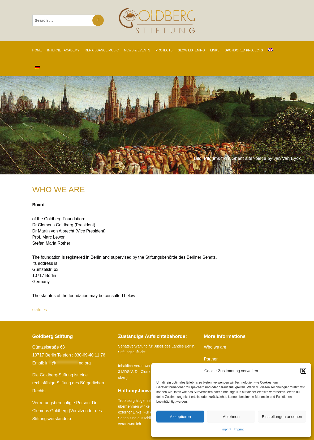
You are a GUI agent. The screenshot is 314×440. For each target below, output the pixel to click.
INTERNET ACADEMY (63, 50)
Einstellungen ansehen (282, 416)
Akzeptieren (180, 416)
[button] (303, 370)
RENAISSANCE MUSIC (102, 50)
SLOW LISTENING (191, 50)
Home (37, 50)
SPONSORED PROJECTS (244, 50)
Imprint (226, 429)
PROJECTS (164, 50)
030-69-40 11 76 (89, 355)
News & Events (137, 50)
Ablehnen (231, 416)
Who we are (215, 347)
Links (215, 50)
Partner (211, 359)
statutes (39, 309)
